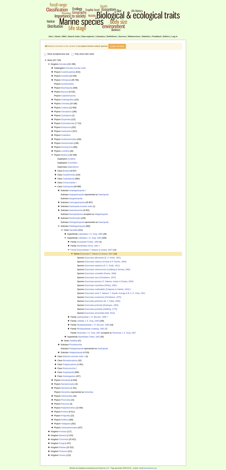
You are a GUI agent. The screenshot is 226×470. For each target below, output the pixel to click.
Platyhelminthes (68, 408)
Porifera (64, 412)
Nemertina (65, 392)
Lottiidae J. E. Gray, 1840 (88, 321)
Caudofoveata (69, 175)
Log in (174, 36)
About (57, 36)
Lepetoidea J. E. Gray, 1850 (90, 234)
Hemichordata (67, 143)
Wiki (64, 36)
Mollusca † (74, 356)
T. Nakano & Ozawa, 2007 (96, 254)
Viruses (62, 455)
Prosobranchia (75, 344)
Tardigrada (66, 424)
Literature (100, 36)
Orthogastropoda (76, 222)
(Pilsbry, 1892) (101, 285)
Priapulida (65, 416)
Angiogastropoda (76, 194)
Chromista (63, 439)
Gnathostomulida (68, 139)
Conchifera (72, 163)
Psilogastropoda (76, 348)
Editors (166, 36)
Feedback (156, 36)
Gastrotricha (66, 131)
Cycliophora (66, 115)
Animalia (63, 64)
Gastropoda (68, 186)
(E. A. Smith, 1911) (102, 265)
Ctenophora (66, 111)
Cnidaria (65, 108)
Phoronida (65, 400)
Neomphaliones (76, 214)
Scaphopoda (68, 372)
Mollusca (65, 155)
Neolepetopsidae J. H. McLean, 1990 (93, 325)
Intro (51, 36)
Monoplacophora (70, 360)
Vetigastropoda (101, 214)
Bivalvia (66, 171)
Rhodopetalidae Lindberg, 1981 (90, 329)
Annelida (65, 76)
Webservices (134, 36)
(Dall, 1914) (100, 313)
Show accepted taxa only (56, 54)
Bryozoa (64, 92)
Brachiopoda (66, 88)
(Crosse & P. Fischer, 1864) (106, 262)
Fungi (61, 443)
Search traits (74, 36)
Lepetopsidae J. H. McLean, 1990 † (92, 317)
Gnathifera (65, 135)
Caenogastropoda (77, 202)
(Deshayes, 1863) (101, 305)
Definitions (112, 36)
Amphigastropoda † (77, 190)
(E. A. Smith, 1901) (103, 258)
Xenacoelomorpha (69, 427)
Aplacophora (73, 167)
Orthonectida (67, 396)
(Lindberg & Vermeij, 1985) (107, 269)
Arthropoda (66, 80)
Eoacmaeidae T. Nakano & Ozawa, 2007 (94, 250)
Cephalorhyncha (68, 96)
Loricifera (65, 151)
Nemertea (65, 388)
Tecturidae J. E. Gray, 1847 (89, 333)
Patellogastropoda (77, 226)
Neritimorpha (75, 218)
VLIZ (107, 468)
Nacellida (74, 230)
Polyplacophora (69, 364)
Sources (122, 36)
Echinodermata (68, 123)
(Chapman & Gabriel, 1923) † (108, 289)
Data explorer (88, 36)
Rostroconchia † (70, 368)
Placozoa (65, 404)
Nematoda (65, 380)
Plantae (62, 447)
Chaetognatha (67, 100)
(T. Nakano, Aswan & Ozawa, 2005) (109, 281)
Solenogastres (69, 376)
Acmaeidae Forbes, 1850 (88, 242)
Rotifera (64, 420)
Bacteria (62, 435)
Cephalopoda (69, 179)
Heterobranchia (76, 210)
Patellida (73, 341)
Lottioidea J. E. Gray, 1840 (89, 238)
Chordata (65, 103)
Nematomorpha (68, 384)
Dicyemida (65, 119)
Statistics (146, 36)
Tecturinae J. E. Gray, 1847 (124, 333)
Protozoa (63, 451)
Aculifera (71, 159)
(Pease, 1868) (100, 273)
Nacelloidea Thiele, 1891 (89, 337)
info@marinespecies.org (148, 468)
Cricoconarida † (70, 182)
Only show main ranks (82, 54)
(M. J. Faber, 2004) (102, 301)
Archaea (62, 431)
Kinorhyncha (66, 147)
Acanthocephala (68, 72)
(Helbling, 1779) (101, 309)
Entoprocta (66, 127)
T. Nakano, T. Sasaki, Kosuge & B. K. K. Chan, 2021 (115, 293)
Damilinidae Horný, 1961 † (88, 246)
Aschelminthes (67, 84)
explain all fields (117, 46)
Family (74, 250)
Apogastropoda (75, 198)
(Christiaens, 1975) (100, 277)
